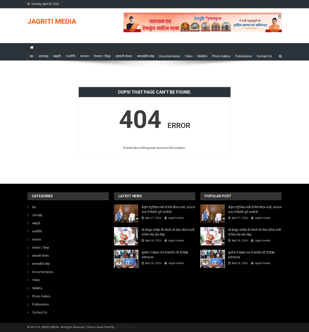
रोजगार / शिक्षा (102, 56)
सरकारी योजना (123, 56)
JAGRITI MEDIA (51, 21)
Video (189, 56)
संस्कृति (57, 56)
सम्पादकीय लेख (145, 56)
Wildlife (202, 56)
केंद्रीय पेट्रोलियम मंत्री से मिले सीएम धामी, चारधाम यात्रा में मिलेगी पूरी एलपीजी (168, 210)
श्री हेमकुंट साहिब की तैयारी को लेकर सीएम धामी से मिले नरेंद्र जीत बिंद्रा (168, 232)
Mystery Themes (125, 327)
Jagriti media (176, 217)
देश (31, 56)
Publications (243, 56)
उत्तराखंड (43, 56)
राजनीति (70, 56)
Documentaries (169, 56)
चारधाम (84, 56)
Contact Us (264, 56)
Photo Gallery (221, 56)
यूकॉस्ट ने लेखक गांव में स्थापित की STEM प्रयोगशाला (165, 255)
